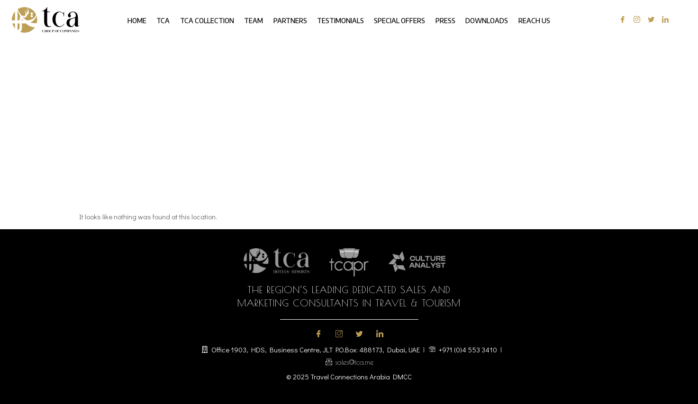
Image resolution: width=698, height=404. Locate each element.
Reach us (522, 20)
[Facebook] (620, 20)
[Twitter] (649, 20)
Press (439, 20)
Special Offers (395, 20)
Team (257, 20)
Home (148, 20)
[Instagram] (634, 20)
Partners (291, 20)
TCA (172, 20)
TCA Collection (213, 20)
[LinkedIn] (663, 20)
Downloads (477, 20)
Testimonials (339, 20)
